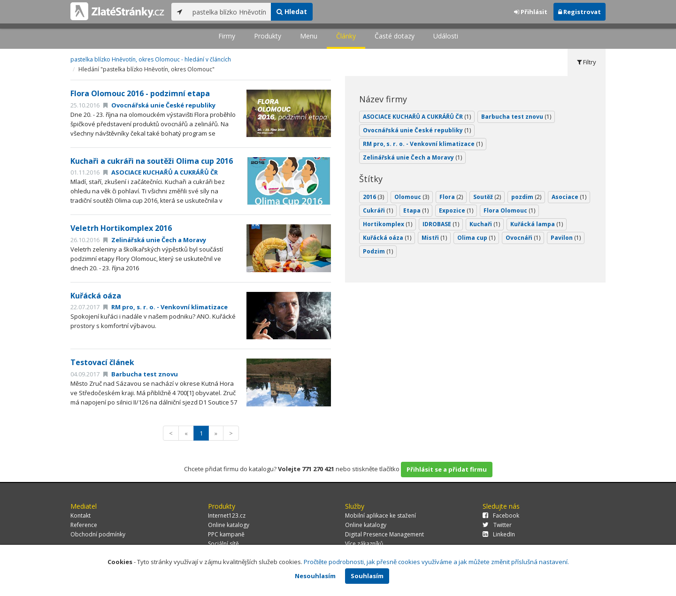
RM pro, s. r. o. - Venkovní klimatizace (165, 307)
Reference (83, 525)
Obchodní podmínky (97, 534)
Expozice (456, 210)
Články (346, 35)
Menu (308, 35)
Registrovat (579, 12)
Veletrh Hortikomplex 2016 (121, 228)
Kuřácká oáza (95, 295)
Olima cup (476, 238)
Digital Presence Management (384, 534)
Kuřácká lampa (536, 224)
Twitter (497, 525)
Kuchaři (484, 224)
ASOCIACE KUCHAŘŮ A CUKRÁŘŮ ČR (160, 172)
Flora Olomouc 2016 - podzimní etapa (140, 93)
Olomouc (411, 197)
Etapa (416, 210)
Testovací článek (102, 362)
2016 (373, 197)
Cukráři (378, 210)
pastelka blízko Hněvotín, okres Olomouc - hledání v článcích (150, 59)
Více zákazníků (364, 544)
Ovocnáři (523, 238)
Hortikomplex (387, 224)
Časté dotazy (395, 35)
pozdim (526, 197)
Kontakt (80, 516)
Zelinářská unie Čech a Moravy (154, 240)
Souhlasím (367, 576)
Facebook (501, 516)
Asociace (569, 197)
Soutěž (487, 197)
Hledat (292, 11)
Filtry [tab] (586, 62)
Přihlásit (530, 12)
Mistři (434, 238)
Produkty (267, 35)
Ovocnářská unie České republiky (159, 105)
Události (445, 35)
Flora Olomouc (509, 210)
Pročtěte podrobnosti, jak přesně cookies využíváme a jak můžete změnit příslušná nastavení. (436, 562)
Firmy (226, 35)
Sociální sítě (223, 544)
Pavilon (566, 238)
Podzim (378, 251)
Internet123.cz (227, 516)
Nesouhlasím (315, 576)
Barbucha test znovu (140, 374)
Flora (451, 197)
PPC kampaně (226, 534)
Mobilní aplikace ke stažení (380, 516)
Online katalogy (228, 525)
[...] (229, 12)
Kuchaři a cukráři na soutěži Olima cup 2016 (151, 161)
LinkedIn (499, 534)
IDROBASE (440, 224)
